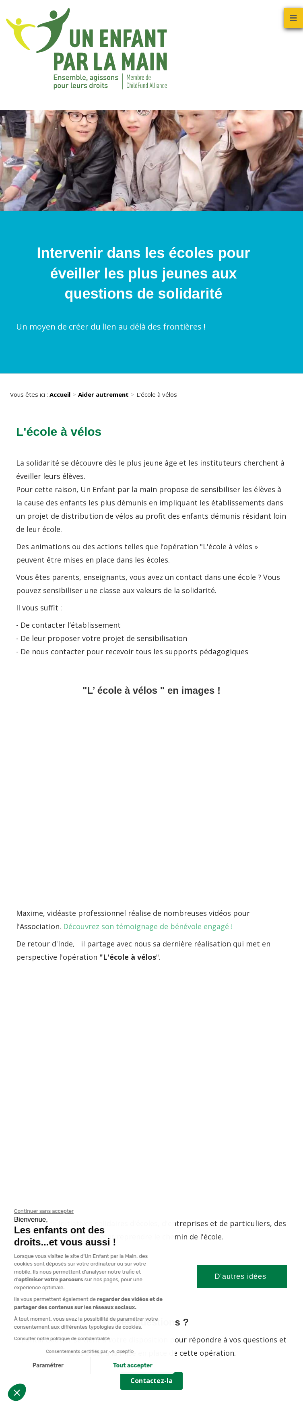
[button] (17, 1392)
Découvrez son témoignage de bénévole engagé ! (148, 926)
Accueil (59, 394)
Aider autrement (103, 394)
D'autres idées (242, 1276)
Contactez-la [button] (151, 1380)
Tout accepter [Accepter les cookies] (93, 1365)
